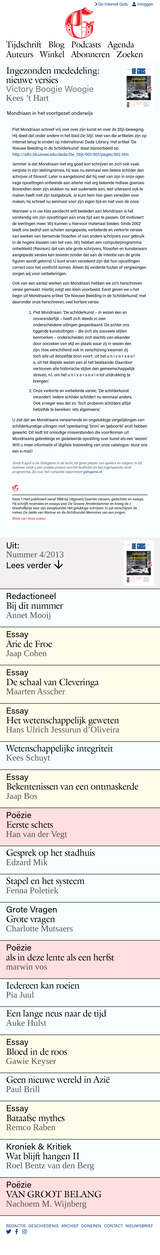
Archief (70, 1225)
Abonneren (90, 54)
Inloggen (142, 4)
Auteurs (19, 54)
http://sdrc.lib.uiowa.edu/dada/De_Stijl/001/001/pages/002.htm (70, 154)
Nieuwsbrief (139, 1225)
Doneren (91, 1225)
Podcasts (86, 44)
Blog (56, 44)
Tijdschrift (23, 44)
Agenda (121, 44)
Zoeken (129, 54)
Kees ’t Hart (27, 98)
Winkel (52, 54)
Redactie (16, 1225)
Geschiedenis (43, 1225)
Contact (113, 1225)
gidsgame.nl (92, 471)
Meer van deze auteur (29, 518)
